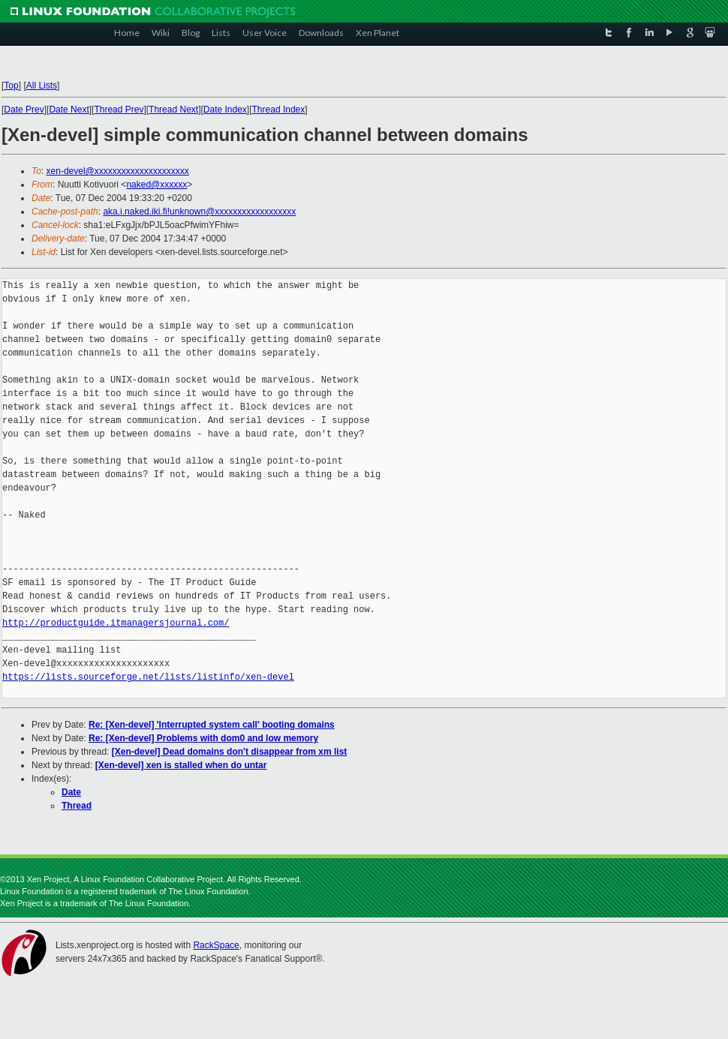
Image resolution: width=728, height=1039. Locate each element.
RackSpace (216, 945)
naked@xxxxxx (156, 184)
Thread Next (173, 109)
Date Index (225, 109)
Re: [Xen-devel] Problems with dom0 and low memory (203, 738)
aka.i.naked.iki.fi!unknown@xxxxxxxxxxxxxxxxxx (199, 211)
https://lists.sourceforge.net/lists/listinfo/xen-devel (148, 677)
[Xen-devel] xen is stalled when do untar (181, 765)
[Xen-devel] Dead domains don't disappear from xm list (229, 751)
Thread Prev (118, 109)
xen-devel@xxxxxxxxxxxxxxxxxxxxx (118, 171)
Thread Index (278, 109)
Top (11, 85)
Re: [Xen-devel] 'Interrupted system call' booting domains (212, 724)
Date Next (69, 109)
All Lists (41, 85)
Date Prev (24, 109)
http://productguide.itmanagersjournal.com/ (115, 623)
